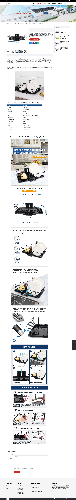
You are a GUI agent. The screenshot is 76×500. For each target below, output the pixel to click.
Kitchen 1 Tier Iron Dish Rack (64, 42)
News (49, 3)
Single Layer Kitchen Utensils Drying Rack (64, 48)
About (60, 498)
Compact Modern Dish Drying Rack (64, 36)
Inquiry (7, 489)
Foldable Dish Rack (20, 492)
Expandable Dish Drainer (21, 493)
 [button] (7, 37)
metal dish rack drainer (20, 59)
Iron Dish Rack (17, 23)
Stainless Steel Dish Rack (21, 488)
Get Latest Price (33, 30)
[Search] (67, 3)
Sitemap (68, 498)
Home (34, 3)
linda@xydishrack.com (10, 0)
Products (39, 3)
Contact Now (63, 32)
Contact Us (54, 3)
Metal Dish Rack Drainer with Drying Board (19, 103)
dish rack (14, 67)
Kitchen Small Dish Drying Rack (63, 30)
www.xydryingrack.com (38, 491)
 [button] (27, 37)
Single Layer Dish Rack (24, 23)
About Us (44, 3)
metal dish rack (12, 58)
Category (56, 498)
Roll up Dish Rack (20, 489)
